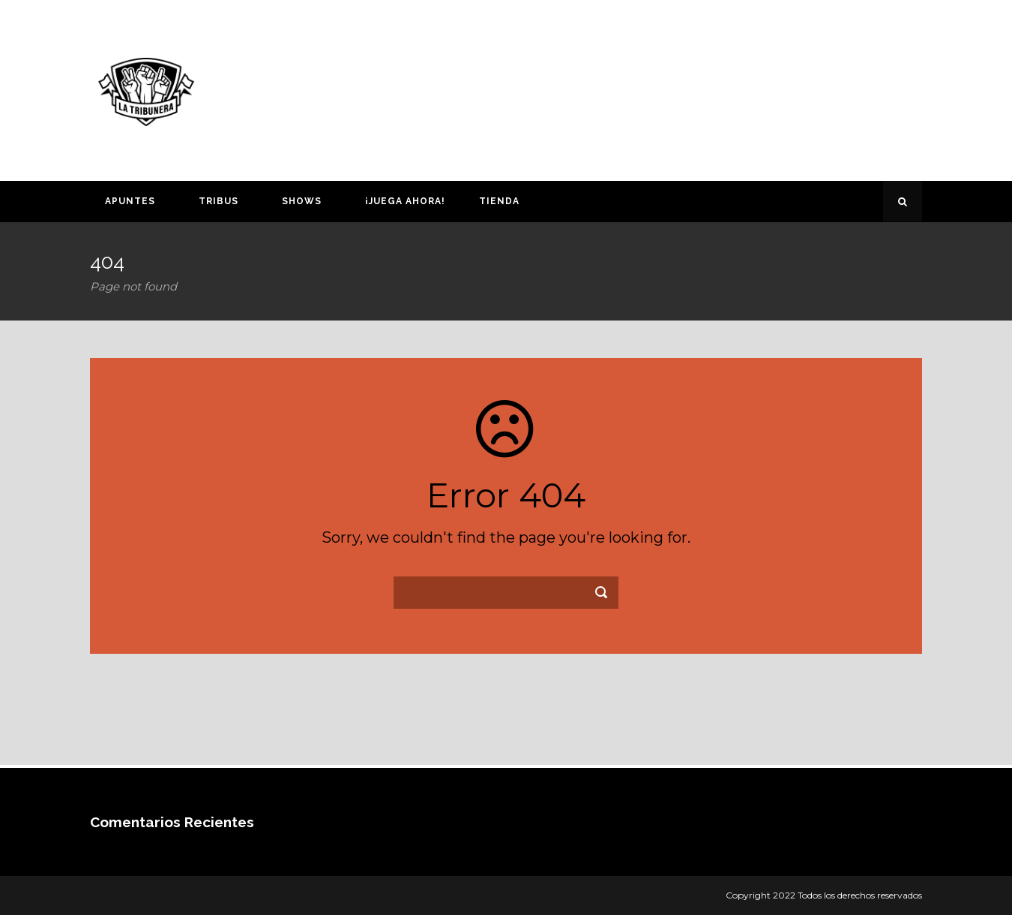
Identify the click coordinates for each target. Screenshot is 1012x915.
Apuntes (130, 201)
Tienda (499, 201)
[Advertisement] (652, 88)
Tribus (218, 201)
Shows (302, 201)
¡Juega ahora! (405, 201)
